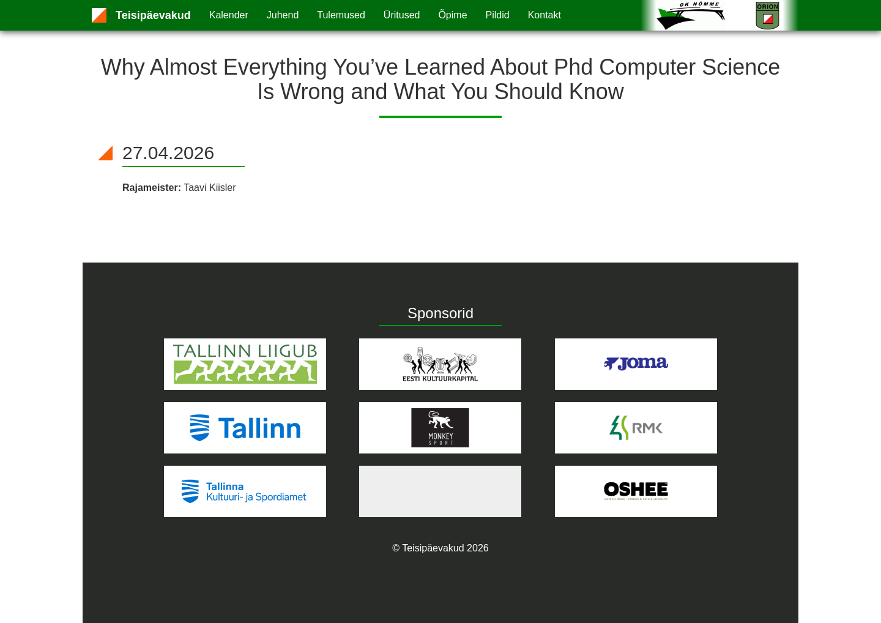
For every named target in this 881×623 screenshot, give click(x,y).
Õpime (452, 15)
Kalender (228, 15)
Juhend (283, 15)
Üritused (402, 15)
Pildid (498, 15)
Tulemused (341, 15)
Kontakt (544, 15)
